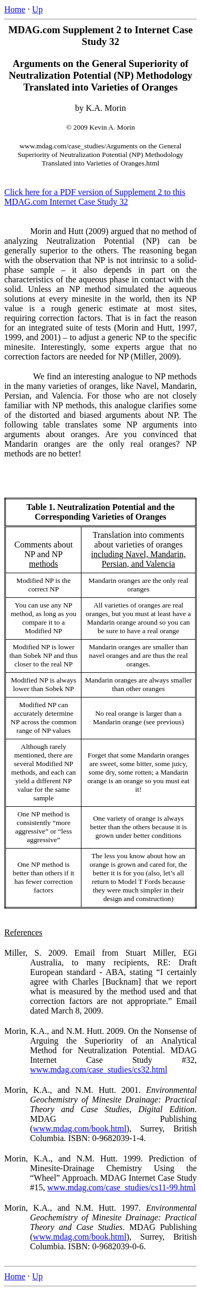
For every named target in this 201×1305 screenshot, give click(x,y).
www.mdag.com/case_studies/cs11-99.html (121, 1187)
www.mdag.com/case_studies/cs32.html (98, 1069)
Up (37, 9)
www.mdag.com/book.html (79, 1128)
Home (14, 9)
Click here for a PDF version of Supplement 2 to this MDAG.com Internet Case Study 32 (94, 197)
